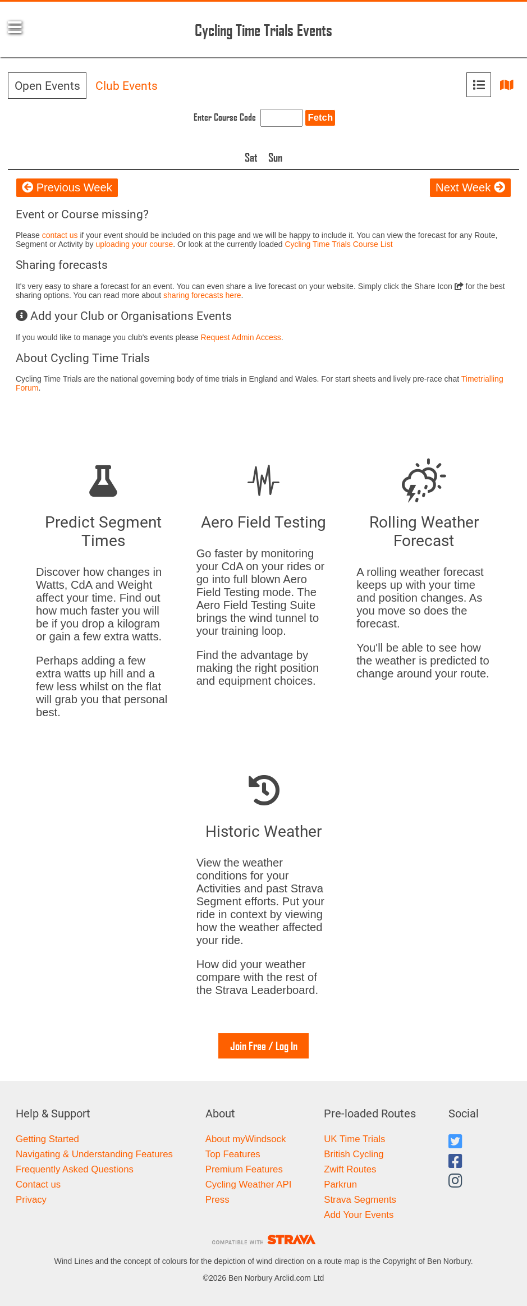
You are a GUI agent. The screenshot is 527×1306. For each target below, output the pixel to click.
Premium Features (244, 1169)
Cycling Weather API (248, 1184)
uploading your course (134, 244)
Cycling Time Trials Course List (338, 244)
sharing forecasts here (202, 295)
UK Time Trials (354, 1139)
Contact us (38, 1184)
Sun (275, 157)
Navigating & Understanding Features (94, 1154)
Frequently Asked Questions (75, 1169)
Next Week (470, 187)
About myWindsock (245, 1139)
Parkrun (340, 1184)
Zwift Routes (350, 1169)
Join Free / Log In (263, 1045)
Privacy (31, 1199)
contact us (60, 235)
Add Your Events (358, 1214)
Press (217, 1199)
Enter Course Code (225, 117)
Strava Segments (360, 1199)
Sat (251, 157)
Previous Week (67, 187)
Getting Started (47, 1139)
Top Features (232, 1154)
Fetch (320, 117)
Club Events (126, 86)
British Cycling (353, 1154)
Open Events (47, 86)
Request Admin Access (241, 337)
